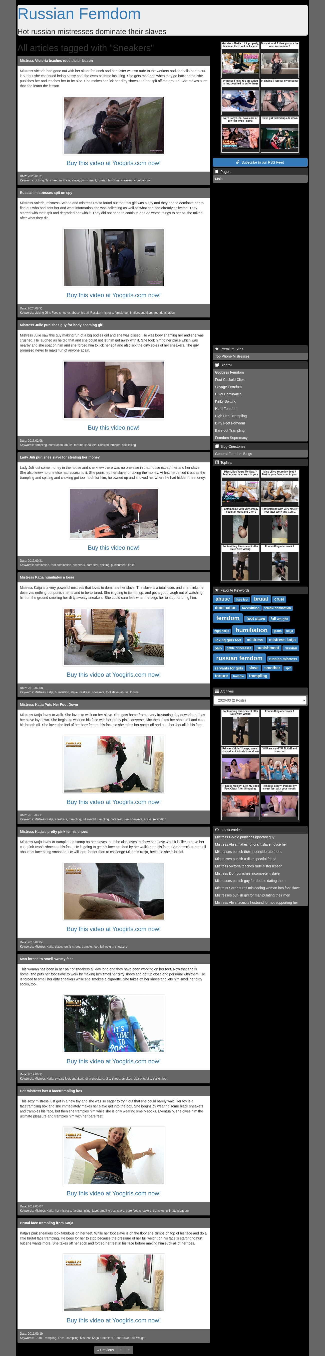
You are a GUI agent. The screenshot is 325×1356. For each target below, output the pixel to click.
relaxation (159, 819)
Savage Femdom (228, 387)
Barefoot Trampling (230, 430)
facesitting (250, 608)
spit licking (129, 445)
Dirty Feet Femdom (230, 423)
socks (147, 819)
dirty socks (154, 1078)
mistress (64, 180)
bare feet (92, 565)
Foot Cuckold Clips (230, 380)
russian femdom (108, 180)
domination (42, 565)
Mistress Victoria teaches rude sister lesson (56, 61)
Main (219, 179)
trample (87, 946)
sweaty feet (62, 1078)
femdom (227, 617)
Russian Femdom (79, 13)
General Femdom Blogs (233, 454)
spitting (104, 565)
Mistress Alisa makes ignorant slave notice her (251, 844)
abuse (146, 180)
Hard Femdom (226, 409)
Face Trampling (68, 1338)
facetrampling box (104, 1210)
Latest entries (228, 830)
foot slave (112, 692)
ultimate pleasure (177, 1210)
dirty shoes (113, 1078)
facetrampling (81, 1210)
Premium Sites (229, 349)
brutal (85, 312)
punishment (88, 180)
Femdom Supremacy (231, 438)
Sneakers (106, 1338)
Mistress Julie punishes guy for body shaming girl (62, 325)
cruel (137, 180)
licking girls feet (228, 640)
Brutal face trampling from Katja (46, 1223)
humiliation (56, 445)
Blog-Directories (230, 446)
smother (64, 312)
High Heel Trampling (231, 416)
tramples (159, 1210)
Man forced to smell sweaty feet (46, 959)
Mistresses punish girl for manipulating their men (252, 895)
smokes (127, 1078)
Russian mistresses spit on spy (46, 193)
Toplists (223, 463)
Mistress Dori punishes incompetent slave (247, 873)
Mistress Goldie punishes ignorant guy (244, 837)
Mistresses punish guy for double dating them (250, 881)
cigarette (139, 1078)
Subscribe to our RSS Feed (260, 162)
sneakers (126, 180)
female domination (127, 312)
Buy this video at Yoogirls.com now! (114, 163)
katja (289, 631)
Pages (222, 172)
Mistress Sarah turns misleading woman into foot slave (257, 888)
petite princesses (239, 648)
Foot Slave (122, 1338)
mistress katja (282, 640)
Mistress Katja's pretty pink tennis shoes (54, 832)
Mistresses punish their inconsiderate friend (248, 852)
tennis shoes (72, 946)
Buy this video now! (114, 427)
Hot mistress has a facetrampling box (51, 1091)
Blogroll (223, 365)
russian (290, 648)
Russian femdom (109, 445)
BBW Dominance (228, 394)
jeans (278, 631)
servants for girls (229, 668)
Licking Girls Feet (46, 180)
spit (287, 668)
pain (218, 648)
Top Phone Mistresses (232, 356)
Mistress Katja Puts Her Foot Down (49, 705)
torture (78, 445)
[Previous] (105, 1350)
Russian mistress (101, 312)
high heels (221, 631)
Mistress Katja (44, 692)
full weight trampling (96, 819)
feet (96, 946)
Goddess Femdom (229, 372)
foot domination (164, 312)
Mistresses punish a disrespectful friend (245, 859)
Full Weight (138, 1338)
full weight (106, 946)
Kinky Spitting (225, 401)
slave (75, 180)
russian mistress (283, 659)
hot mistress (63, 1210)
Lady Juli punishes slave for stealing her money (60, 457)
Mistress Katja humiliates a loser (47, 577)
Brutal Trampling (45, 1338)
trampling (41, 445)
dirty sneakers (94, 1078)
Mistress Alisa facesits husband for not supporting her (256, 902)
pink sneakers (133, 819)
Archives (224, 691)
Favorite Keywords (232, 590)
